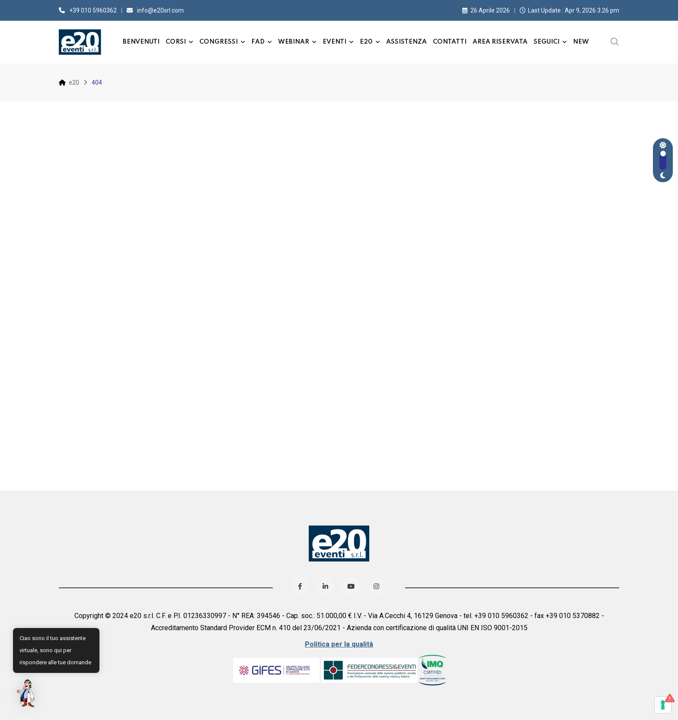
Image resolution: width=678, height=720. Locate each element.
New (581, 42)
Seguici (547, 42)
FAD (258, 42)
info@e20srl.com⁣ (160, 10)
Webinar (293, 42)
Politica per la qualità (339, 644)
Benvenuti (141, 42)
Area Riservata (500, 42)
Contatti (450, 42)
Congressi (218, 42)
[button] (27, 693)
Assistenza (406, 42)
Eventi (334, 42)
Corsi (176, 42)
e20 (366, 42)
